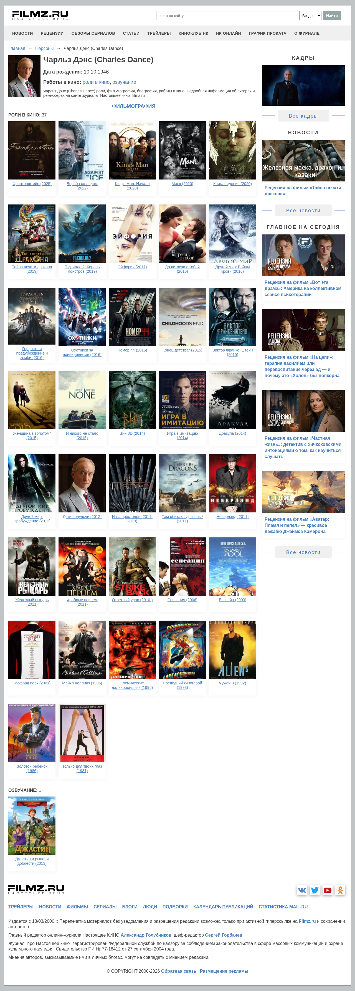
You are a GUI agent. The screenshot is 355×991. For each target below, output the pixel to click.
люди (150, 906)
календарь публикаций (223, 906)
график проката (267, 33)
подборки (175, 906)
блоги (129, 906)
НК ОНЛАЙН (228, 33)
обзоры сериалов (93, 33)
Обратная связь (178, 971)
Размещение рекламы (224, 971)
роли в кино (96, 82)
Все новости (303, 210)
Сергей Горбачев (223, 935)
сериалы (104, 906)
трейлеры (159, 33)
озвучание (124, 82)
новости (22, 33)
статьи (131, 33)
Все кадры (303, 116)
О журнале (307, 33)
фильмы (77, 906)
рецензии (52, 33)
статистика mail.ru (283, 906)
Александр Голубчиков (146, 935)
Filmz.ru (307, 921)
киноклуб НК (193, 33)
